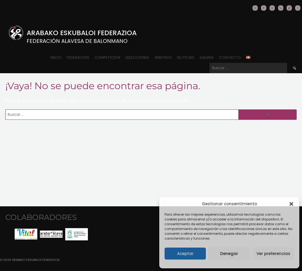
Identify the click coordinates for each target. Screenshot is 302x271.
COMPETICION (107, 57)
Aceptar (185, 253)
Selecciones (137, 57)
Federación (78, 57)
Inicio (56, 57)
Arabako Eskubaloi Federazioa (82, 33)
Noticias (185, 57)
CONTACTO (230, 57)
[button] (291, 204)
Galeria (206, 57)
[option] (26, 234)
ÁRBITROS (163, 57)
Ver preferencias (273, 253)
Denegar (229, 253)
